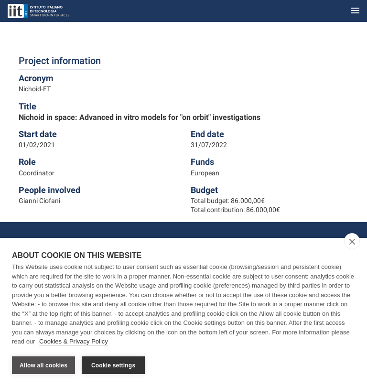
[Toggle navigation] (355, 11)
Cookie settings (113, 365)
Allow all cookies (43, 365)
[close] (352, 242)
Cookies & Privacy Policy (73, 342)
